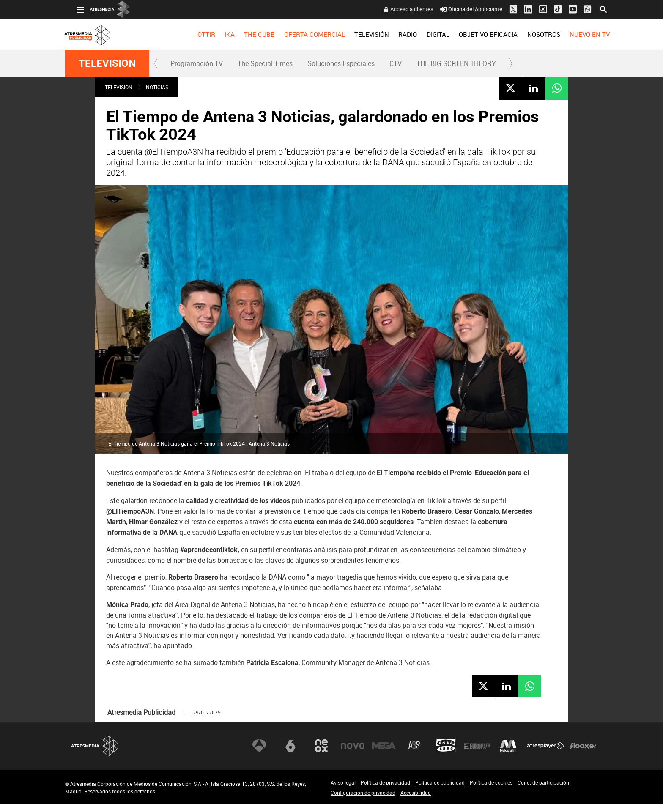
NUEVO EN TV (577, 34)
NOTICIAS (157, 87)
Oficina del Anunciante (459, 9)
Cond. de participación (543, 782)
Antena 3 (259, 745)
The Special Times (265, 63)
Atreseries (414, 745)
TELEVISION (107, 63)
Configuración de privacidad (363, 792)
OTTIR (194, 34)
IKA (217, 34)
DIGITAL (425, 34)
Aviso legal (343, 782)
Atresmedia (94, 746)
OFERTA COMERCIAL (302, 34)
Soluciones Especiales (341, 63)
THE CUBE (247, 34)
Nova (352, 745)
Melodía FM (508, 745)
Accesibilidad (415, 792)
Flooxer (583, 745)
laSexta (290, 745)
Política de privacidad (385, 782)
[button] (156, 63)
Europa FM (477, 745)
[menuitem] (193, 34)
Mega (384, 745)
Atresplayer (546, 745)
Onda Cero (446, 745)
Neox (321, 745)
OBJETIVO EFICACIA (476, 34)
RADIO (395, 34)
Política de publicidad (440, 782)
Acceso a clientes (399, 9)
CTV (395, 63)
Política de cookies (491, 782)
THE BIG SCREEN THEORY (456, 63)
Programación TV (196, 63)
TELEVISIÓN (359, 34)
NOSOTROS (531, 34)
